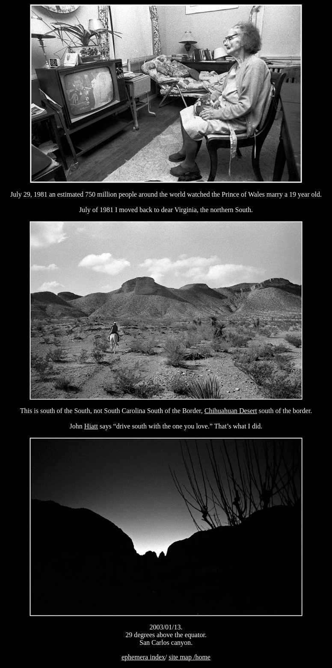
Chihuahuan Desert (231, 410)
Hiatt (91, 426)
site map (181, 657)
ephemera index (143, 657)
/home (201, 657)
